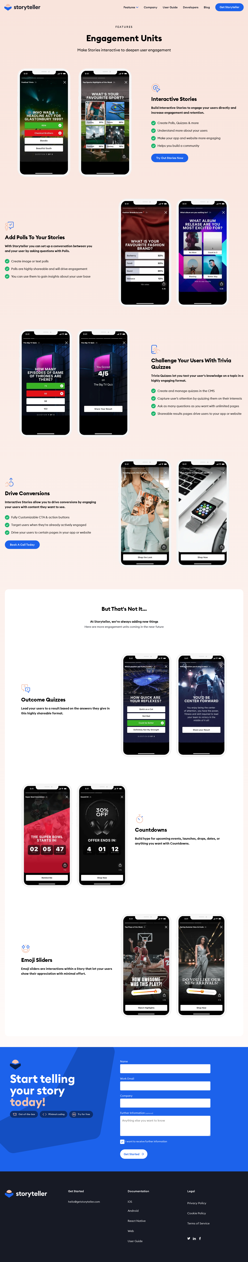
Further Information (136, 1113)
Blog (207, 7)
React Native (137, 1221)
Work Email (127, 1078)
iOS (130, 1201)
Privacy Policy (196, 1203)
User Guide (170, 7)
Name (124, 1061)
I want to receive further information (146, 1141)
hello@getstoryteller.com (84, 1201)
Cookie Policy (196, 1213)
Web (131, 1231)
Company (150, 7)
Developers (190, 7)
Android (133, 1210)
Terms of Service (198, 1223)
